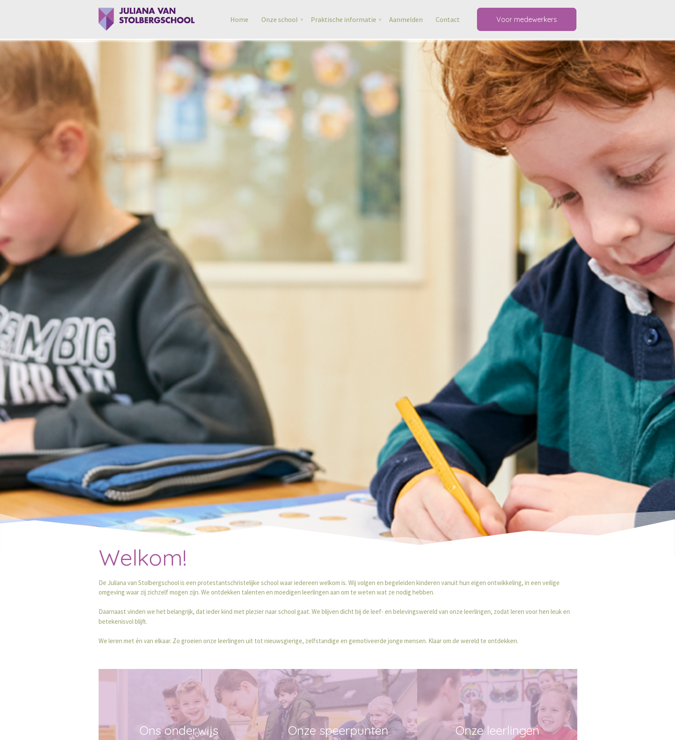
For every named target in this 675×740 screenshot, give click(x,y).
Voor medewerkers (526, 19)
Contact (448, 19)
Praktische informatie (343, 19)
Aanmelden (406, 19)
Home (239, 19)
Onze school (279, 19)
